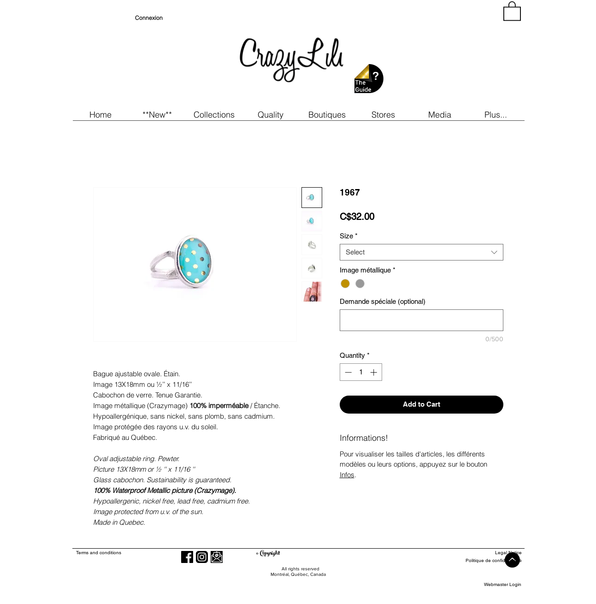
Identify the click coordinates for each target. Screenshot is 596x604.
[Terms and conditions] (136, 552)
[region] (438, 55)
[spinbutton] (360, 372)
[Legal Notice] (488, 552)
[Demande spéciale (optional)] (421, 320)
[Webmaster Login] (503, 584)
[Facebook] (187, 557)
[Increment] (374, 372)
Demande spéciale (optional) (382, 301)
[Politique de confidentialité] (488, 560)
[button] (157, 114)
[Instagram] (202, 557)
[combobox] (421, 252)
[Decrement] (347, 372)
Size (349, 236)
